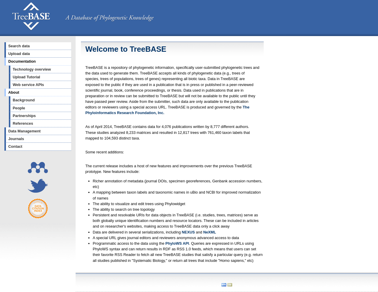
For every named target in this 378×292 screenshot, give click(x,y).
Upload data (19, 53)
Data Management (24, 131)
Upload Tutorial (26, 77)
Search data (19, 46)
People (19, 108)
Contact (15, 146)
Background (24, 100)
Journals (16, 139)
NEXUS (188, 232)
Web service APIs (28, 84)
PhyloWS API (177, 243)
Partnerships (24, 115)
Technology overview (32, 69)
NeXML (209, 232)
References (23, 123)
